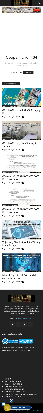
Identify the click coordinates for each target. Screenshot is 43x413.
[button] (4, 3)
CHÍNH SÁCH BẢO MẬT (13, 386)
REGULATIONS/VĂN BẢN (10, 172)
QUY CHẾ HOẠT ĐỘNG (13, 384)
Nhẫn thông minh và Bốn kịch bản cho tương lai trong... (19, 277)
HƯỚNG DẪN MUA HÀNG (14, 389)
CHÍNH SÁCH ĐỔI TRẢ (13, 397)
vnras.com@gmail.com (26, 318)
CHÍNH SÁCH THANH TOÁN (15, 391)
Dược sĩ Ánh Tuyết (8, 117)
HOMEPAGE (28, 73)
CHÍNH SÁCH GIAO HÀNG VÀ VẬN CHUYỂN (21, 394)
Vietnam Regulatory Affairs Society (30, 410)
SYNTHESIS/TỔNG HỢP (9, 106)
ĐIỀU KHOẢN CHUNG (13, 381)
